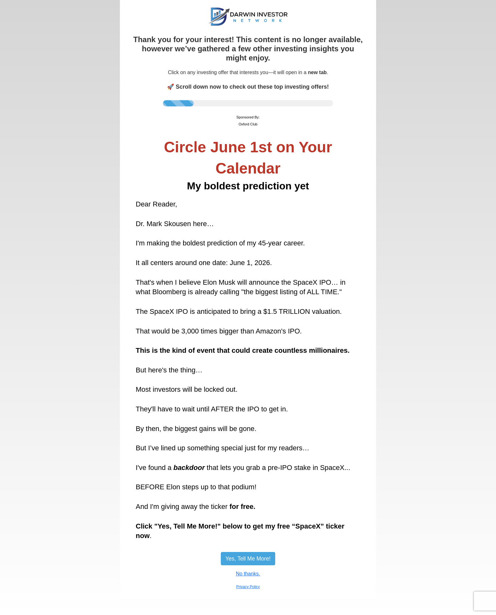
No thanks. (248, 573)
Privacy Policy (248, 587)
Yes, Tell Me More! (248, 558)
